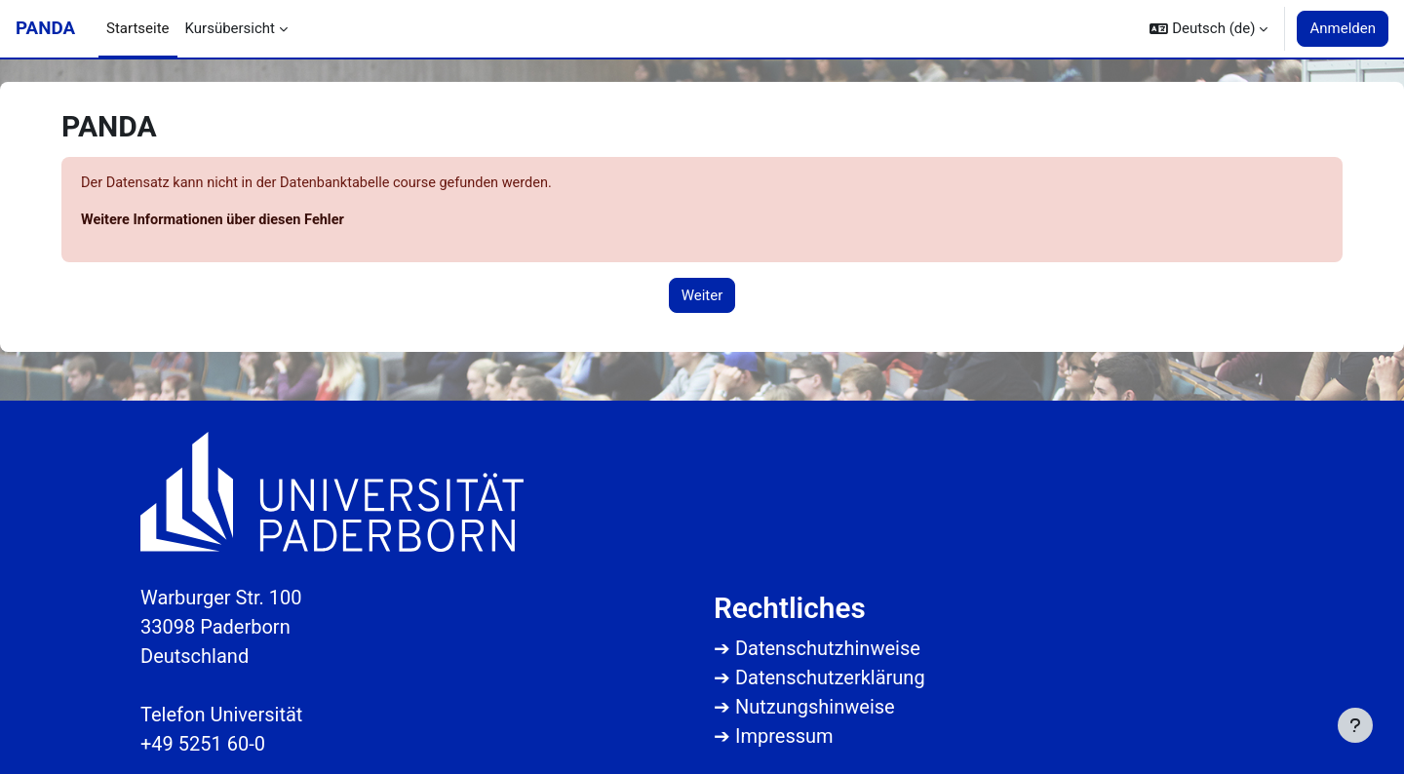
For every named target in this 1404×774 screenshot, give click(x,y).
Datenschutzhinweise (827, 648)
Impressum (784, 736)
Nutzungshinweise (815, 706)
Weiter (702, 296)
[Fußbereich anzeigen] (1355, 725)
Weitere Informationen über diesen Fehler (217, 221)
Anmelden (1342, 28)
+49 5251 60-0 (202, 743)
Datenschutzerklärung (830, 677)
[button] (1208, 29)
